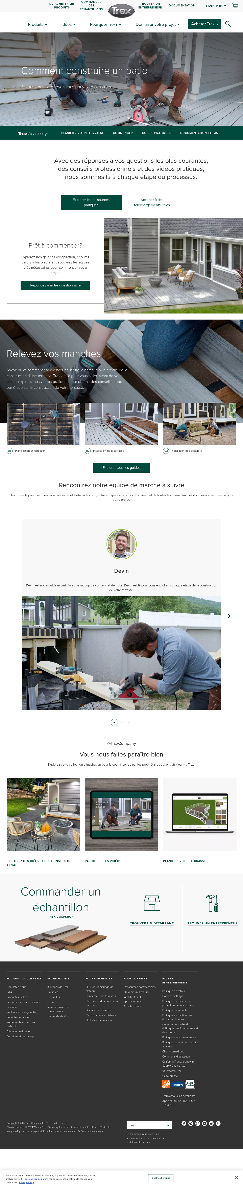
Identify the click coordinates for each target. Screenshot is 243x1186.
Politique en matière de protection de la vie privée (178, 1003)
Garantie (12, 1007)
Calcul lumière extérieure (101, 1015)
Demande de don (58, 1016)
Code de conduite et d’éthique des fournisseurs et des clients (180, 1028)
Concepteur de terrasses (101, 996)
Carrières (52, 992)
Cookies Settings (172, 996)
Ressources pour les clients (23, 1002)
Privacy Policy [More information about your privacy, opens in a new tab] (26, 1182)
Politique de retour (173, 991)
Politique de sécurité (175, 1010)
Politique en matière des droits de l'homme (177, 1017)
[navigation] (121, 6)
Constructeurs (132, 1006)
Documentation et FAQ (199, 133)
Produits (35, 24)
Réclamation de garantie (21, 1012)
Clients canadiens (173, 1051)
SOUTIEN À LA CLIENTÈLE (24, 978)
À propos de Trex (58, 987)
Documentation (182, 5)
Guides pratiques (156, 133)
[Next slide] (228, 616)
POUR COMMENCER (99, 978)
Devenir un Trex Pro (136, 992)
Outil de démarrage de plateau (100, 989)
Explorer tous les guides (121, 467)
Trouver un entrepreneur (150, 5)
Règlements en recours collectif (21, 1024)
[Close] (236, 1177)
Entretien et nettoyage (20, 1036)
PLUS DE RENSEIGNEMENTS (175, 980)
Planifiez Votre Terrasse (82, 133)
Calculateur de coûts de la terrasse (102, 1003)
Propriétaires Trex (17, 997)
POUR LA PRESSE (135, 978)
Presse (51, 1002)
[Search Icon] (228, 24)
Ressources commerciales (139, 987)
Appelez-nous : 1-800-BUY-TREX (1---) (178, 1103)
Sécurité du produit (18, 1017)
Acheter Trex (203, 24)
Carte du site (170, 1076)
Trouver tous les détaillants (178, 1096)
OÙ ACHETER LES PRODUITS (62, 5)
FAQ (9, 992)
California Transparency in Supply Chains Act (178, 1064)
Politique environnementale (179, 1037)
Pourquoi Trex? (104, 24)
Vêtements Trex (171, 1071)
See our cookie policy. (36, 1179)
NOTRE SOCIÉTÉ (58, 978)
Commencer (123, 133)
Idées (67, 24)
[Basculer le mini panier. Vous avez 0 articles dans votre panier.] (235, 6)
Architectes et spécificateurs (132, 999)
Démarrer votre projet (156, 24)
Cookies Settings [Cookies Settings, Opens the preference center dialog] (161, 1178)
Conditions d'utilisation (176, 1056)
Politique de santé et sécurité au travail (180, 1044)
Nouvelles (53, 997)
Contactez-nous (16, 987)
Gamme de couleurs (98, 1010)
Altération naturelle (18, 1031)
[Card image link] (43, 423)
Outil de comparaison (99, 1020)
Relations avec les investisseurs (58, 1009)
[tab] (114, 722)
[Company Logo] (121, 11)
